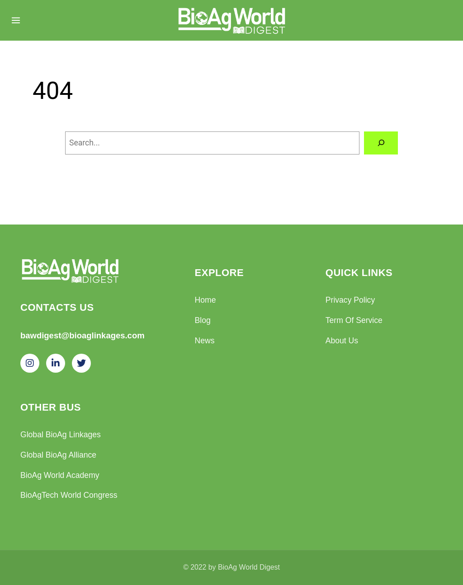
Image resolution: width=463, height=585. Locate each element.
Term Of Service (354, 320)
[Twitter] (81, 363)
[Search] (381, 142)
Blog (203, 320)
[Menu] (16, 20)
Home (205, 299)
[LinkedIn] (55, 363)
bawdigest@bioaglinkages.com (82, 335)
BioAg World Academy (59, 475)
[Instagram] (29, 363)
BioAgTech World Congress (69, 495)
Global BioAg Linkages (60, 434)
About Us (342, 340)
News (205, 340)
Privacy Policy (350, 299)
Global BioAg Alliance (58, 454)
